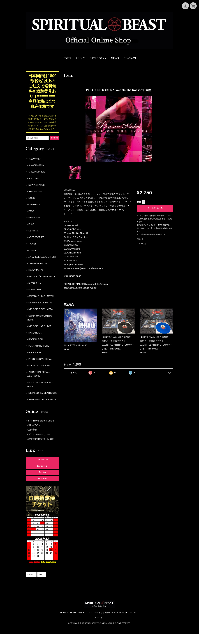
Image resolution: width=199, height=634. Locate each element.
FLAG (31, 224)
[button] (98, 59)
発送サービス (35, 158)
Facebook (42, 478)
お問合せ (32, 429)
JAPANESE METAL (37, 263)
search (54, 138)
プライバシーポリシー (39, 434)
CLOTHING (34, 204)
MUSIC (31, 198)
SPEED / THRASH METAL (41, 296)
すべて (73, 372)
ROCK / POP (34, 352)
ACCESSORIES (36, 237)
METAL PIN (34, 217)
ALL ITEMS (33, 178)
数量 (139, 202)
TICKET (32, 243)
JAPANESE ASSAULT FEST (42, 257)
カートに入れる (155, 208)
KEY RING (33, 230)
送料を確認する (164, 225)
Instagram (42, 466)
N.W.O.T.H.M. (35, 289)
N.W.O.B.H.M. (35, 283)
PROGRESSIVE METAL (40, 359)
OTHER (32, 250)
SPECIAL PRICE (36, 171)
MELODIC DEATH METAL (41, 309)
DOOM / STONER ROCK (40, 365)
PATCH (31, 211)
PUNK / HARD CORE (38, 346)
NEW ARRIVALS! (36, 185)
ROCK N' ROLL (36, 339)
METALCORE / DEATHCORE (42, 393)
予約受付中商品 (36, 165)
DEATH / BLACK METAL (40, 302)
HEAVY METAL (35, 270)
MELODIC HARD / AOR (40, 326)
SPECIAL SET (35, 191)
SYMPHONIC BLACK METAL (42, 399)
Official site (42, 459)
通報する (140, 239)
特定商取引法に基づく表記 (41, 439)
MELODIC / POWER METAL (42, 276)
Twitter (42, 472)
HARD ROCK (35, 333)
